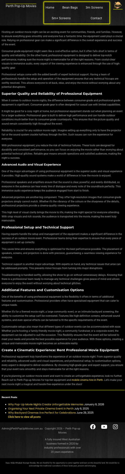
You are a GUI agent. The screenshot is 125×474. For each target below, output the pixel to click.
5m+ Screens (61, 18)
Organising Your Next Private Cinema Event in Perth (41, 408)
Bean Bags (70, 7)
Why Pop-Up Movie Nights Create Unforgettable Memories (45, 404)
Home (50, 7)
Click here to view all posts (24, 416)
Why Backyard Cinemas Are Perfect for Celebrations (42, 413)
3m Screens (94, 7)
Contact (96, 18)
